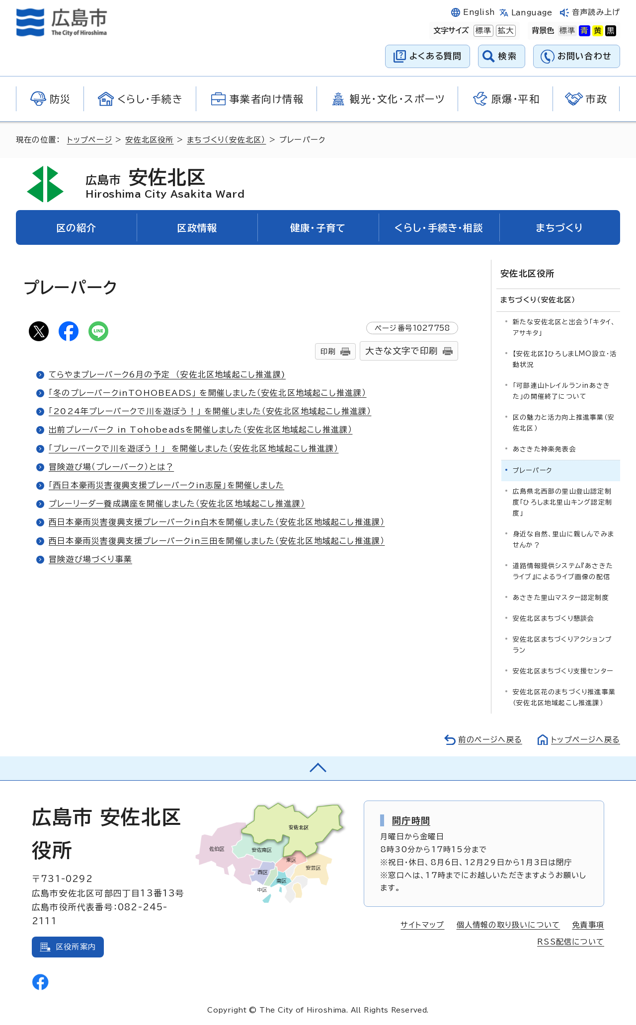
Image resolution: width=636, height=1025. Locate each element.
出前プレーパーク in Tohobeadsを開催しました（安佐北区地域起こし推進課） (200, 430)
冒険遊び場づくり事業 (90, 559)
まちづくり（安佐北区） (226, 140)
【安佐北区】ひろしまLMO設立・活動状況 (565, 358)
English (479, 12)
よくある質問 (435, 56)
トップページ (89, 140)
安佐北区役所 (149, 140)
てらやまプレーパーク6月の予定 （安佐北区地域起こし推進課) (168, 374)
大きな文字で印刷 (401, 351)
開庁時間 (411, 819)
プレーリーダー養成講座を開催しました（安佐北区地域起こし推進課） (177, 504)
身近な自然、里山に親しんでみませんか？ (563, 539)
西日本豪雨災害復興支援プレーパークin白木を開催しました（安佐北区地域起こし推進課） (217, 522)
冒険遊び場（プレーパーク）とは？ (111, 467)
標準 (482, 30)
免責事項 (588, 925)
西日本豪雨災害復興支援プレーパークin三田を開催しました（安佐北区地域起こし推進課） (217, 541)
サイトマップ (422, 925)
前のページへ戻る (490, 739)
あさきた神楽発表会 (544, 448)
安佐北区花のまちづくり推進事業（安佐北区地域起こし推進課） (564, 697)
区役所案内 (76, 946)
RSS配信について (570, 942)
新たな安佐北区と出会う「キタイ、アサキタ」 (564, 327)
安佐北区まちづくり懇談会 (553, 618)
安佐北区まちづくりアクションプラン (562, 645)
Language (532, 12)
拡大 (505, 30)
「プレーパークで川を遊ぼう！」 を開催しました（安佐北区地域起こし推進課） (193, 448)
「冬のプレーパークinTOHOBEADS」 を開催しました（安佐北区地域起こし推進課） (208, 393)
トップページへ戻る (585, 739)
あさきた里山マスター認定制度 (561, 597)
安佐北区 (165, 183)
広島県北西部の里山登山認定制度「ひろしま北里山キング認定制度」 (562, 502)
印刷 (327, 351)
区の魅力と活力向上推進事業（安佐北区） (564, 422)
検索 (507, 56)
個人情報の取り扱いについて (508, 925)
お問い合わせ (584, 56)
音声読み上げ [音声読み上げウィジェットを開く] (596, 12)
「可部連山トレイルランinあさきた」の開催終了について (561, 390)
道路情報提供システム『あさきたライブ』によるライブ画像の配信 (563, 571)
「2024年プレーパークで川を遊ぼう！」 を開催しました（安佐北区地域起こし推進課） (210, 411)
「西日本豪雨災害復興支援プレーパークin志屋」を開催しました (166, 485)
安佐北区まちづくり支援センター (563, 671)
